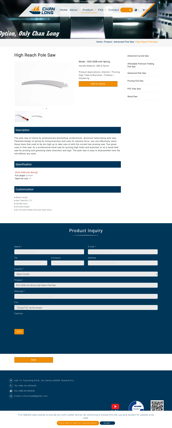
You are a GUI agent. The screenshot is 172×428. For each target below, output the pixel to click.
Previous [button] (16, 83)
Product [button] (88, 10)
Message (19, 291)
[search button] (129, 11)
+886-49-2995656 (27, 386)
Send (19, 331)
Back (33, 360)
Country (19, 269)
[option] (44, 84)
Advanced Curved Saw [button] (138, 56)
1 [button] (42, 108)
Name (18, 246)
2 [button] (46, 108)
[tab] (141, 56)
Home (64, 9)
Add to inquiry (98, 84)
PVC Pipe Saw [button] (134, 89)
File (16, 302)
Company (56, 258)
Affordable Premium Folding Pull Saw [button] (140, 65)
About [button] (74, 10)
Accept (107, 423)
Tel (15, 258)
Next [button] (72, 83)
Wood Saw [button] (132, 96)
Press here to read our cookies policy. (78, 423)
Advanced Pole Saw (124, 42)
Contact (113, 10)
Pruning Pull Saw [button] (135, 81)
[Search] (126, 10)
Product (108, 42)
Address (92, 258)
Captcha (18, 313)
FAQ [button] (101, 10)
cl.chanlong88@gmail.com (34, 396)
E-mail (92, 246)
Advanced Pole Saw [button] (136, 73)
